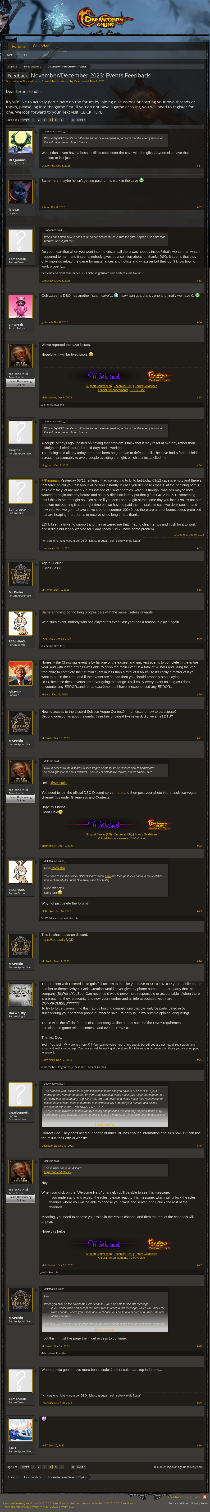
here (119, 792)
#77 (199, 1265)
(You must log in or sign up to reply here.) (179, 1467)
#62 (199, 207)
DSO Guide (137, 390)
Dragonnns (17, 160)
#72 (199, 845)
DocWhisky (47, 918)
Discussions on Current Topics (41, 81)
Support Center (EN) (99, 386)
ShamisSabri (48, 1067)
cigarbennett (19, 1112)
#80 (199, 1445)
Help (188, 1497)
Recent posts (17, 55)
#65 (199, 397)
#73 (199, 911)
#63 (199, 280)
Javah (44, 1272)
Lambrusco (17, 259)
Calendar (41, 45)
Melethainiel (81, 81)
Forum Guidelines (146, 386)
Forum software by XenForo (36, 1503)
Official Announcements (113, 390)
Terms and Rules (179, 1503)
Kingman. (16, 450)
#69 (199, 639)
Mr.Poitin (16, 592)
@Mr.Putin (58, 783)
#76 (199, 1145)
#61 (199, 165)
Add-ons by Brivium (39, 1506)
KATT (13, 1448)
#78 (199, 1346)
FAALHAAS (17, 641)
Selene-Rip (47, 404)
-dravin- (15, 691)
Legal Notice (175, 1497)
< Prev (25, 119)
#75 (199, 1060)
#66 (199, 465)
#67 (199, 548)
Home (197, 1497)
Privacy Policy (199, 1503)
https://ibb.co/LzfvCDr (58, 940)
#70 (199, 694)
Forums (19, 46)
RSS (204, 1497)
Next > (81, 119)
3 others (91, 1067)
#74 (199, 961)
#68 (199, 589)
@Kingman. (50, 480)
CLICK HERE (91, 112)
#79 (199, 1403)
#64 (199, 322)
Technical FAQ (123, 386)
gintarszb (16, 324)
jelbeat (14, 209)
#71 (199, 738)
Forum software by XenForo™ (104, 1503)
